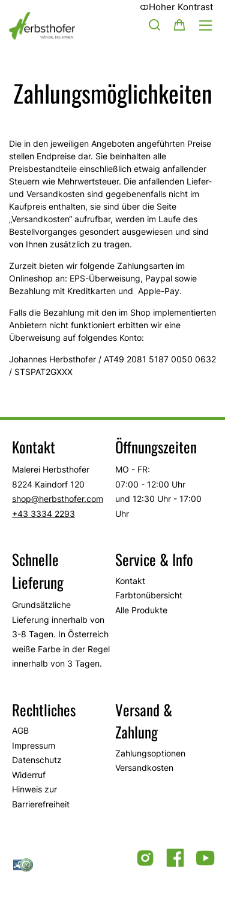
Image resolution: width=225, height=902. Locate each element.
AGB (20, 730)
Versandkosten (144, 767)
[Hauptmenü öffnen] (205, 25)
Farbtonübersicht (148, 595)
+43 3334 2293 (43, 513)
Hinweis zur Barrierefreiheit (41, 796)
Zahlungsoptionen (150, 753)
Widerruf (29, 775)
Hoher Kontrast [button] (176, 7)
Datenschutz (37, 760)
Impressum (33, 745)
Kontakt (130, 581)
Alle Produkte (141, 610)
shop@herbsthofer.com (57, 499)
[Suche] (154, 24)
